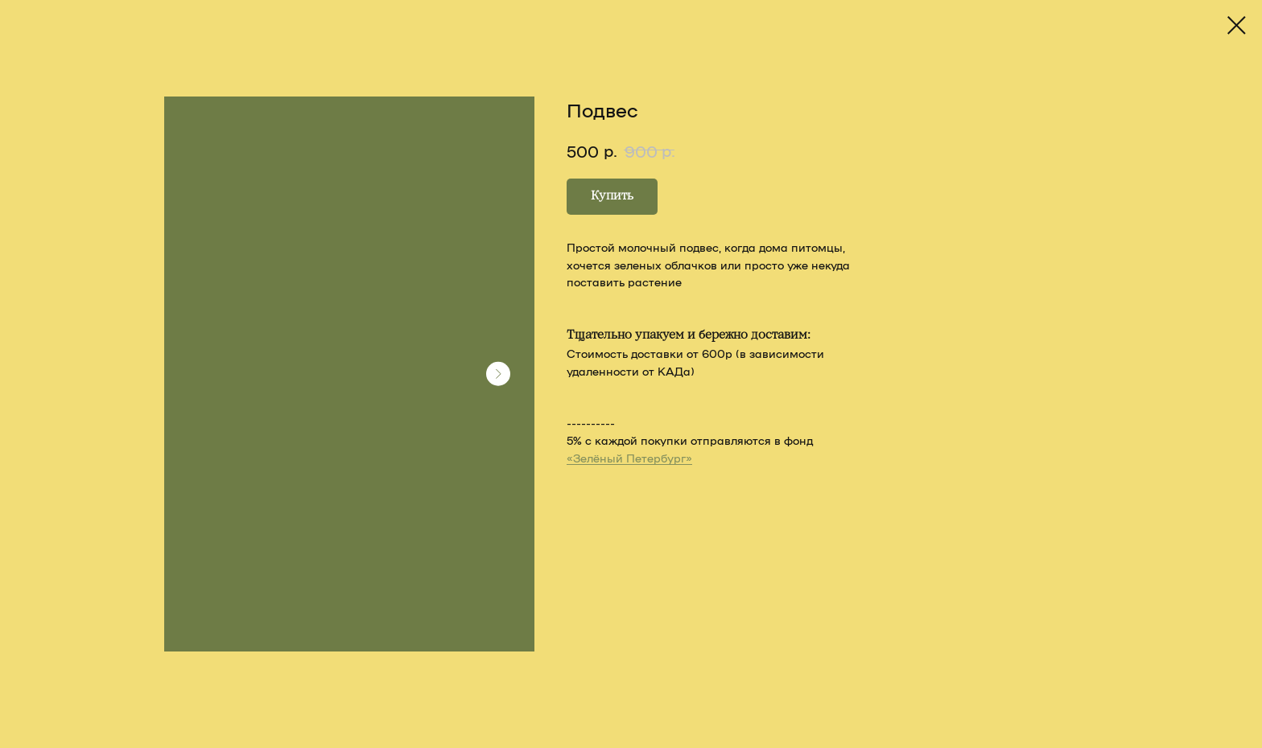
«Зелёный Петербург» (629, 457)
